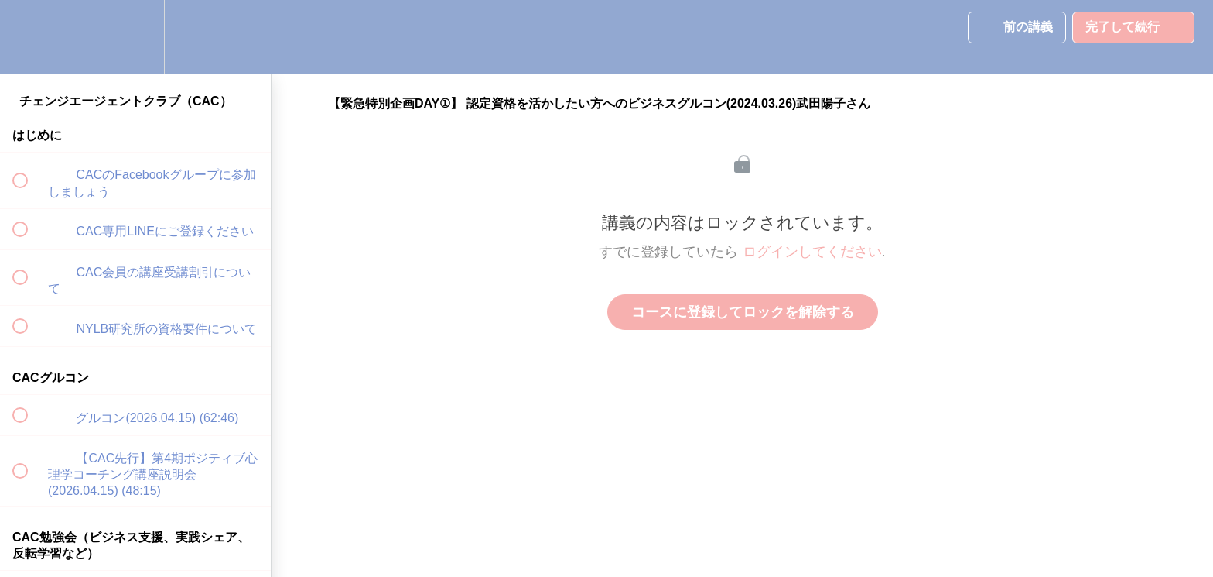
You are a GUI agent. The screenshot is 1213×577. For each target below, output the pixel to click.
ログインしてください (812, 251)
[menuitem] (135, 37)
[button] (28, 37)
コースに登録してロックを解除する (742, 312)
